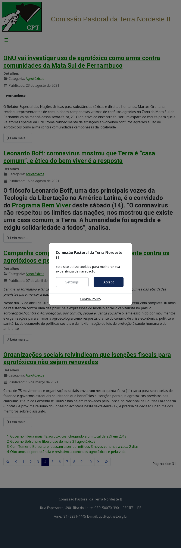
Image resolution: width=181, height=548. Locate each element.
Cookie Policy (90, 299)
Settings (72, 282)
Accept (108, 282)
